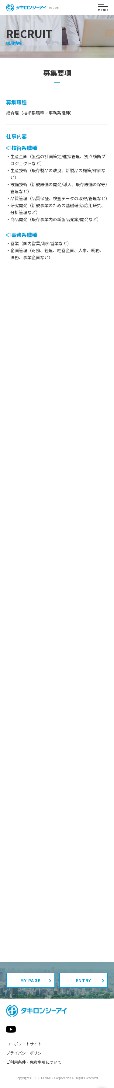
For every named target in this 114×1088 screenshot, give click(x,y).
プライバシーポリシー (26, 1053)
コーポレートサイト (24, 1044)
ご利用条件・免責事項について (33, 1062)
